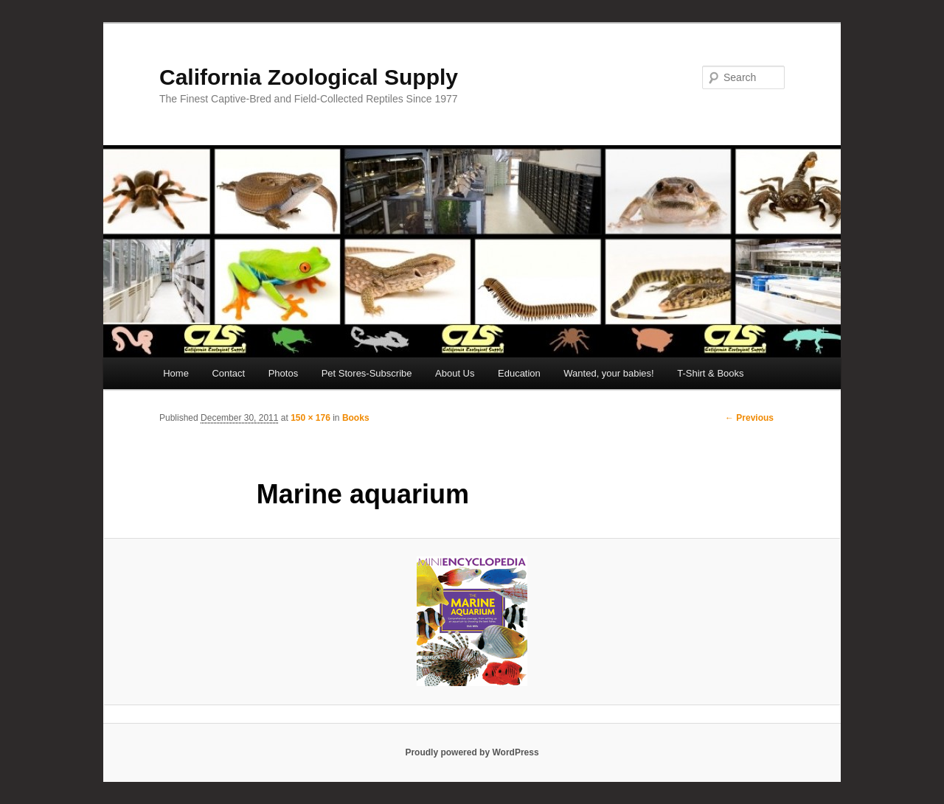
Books (355, 418)
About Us (454, 373)
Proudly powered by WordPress (471, 752)
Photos (283, 373)
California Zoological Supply (308, 77)
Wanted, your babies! (608, 373)
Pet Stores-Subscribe (367, 373)
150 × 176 (310, 418)
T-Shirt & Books (710, 373)
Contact (228, 373)
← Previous (749, 418)
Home (176, 373)
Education (519, 373)
